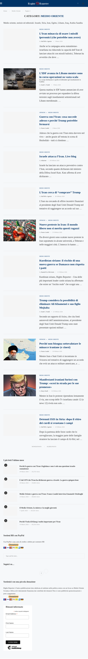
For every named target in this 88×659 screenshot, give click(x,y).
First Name (10, 623)
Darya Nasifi (44, 391)
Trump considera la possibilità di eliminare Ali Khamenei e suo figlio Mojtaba (59, 304)
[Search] (87, 3)
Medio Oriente (16, 11)
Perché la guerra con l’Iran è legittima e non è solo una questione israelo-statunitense (47, 468)
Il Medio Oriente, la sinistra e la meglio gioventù (38, 508)
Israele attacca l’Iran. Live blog (57, 156)
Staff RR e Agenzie (46, 41)
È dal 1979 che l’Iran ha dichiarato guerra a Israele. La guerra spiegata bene (49, 480)
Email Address (11, 614)
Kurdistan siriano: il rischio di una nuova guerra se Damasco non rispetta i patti (61, 264)
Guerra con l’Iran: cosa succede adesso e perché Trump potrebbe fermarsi (58, 120)
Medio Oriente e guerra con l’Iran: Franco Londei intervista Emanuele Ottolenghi (51, 494)
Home (5, 11)
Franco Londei (45, 128)
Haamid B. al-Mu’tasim (47, 272)
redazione (43, 160)
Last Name (10, 632)
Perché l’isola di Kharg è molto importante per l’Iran (40, 522)
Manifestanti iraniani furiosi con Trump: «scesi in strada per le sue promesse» (59, 383)
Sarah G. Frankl (45, 85)
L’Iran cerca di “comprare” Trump (60, 192)
